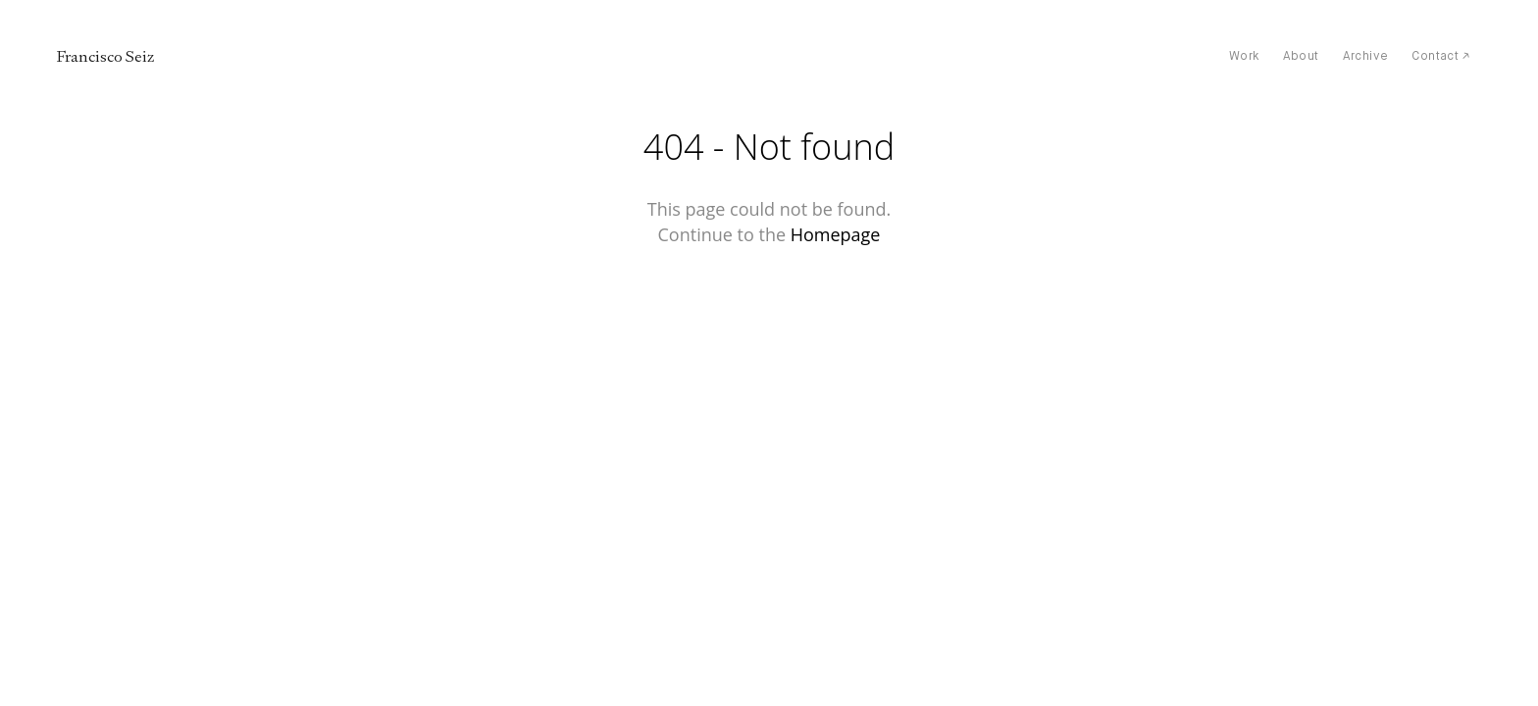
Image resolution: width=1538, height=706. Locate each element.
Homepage (836, 234)
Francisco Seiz (105, 57)
